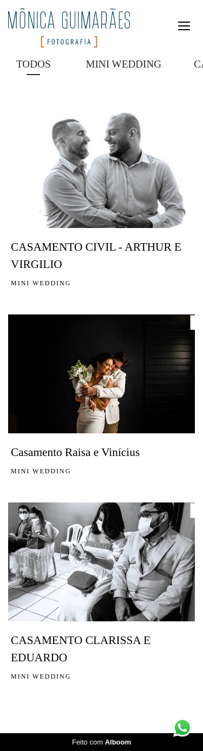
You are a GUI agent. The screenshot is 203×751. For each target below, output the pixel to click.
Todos (33, 64)
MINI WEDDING (123, 64)
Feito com (101, 742)
